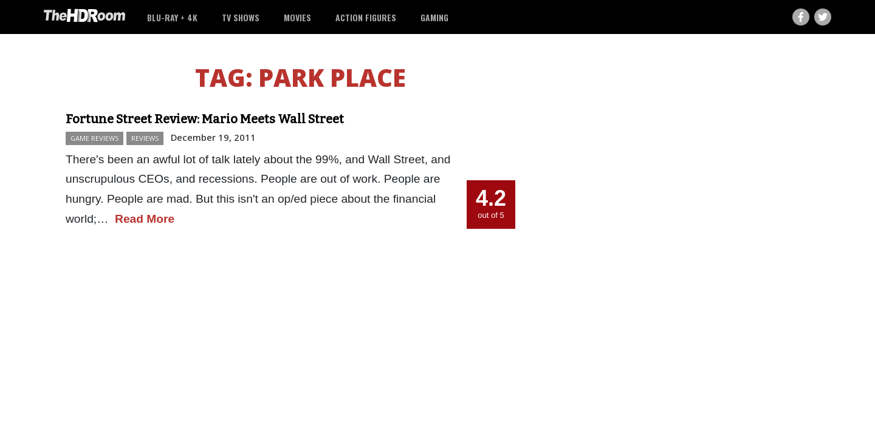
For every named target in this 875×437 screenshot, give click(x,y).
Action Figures (365, 17)
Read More (144, 218)
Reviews (145, 138)
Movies (297, 17)
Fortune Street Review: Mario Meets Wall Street (205, 119)
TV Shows (240, 17)
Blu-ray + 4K (172, 17)
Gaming (434, 17)
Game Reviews (94, 138)
